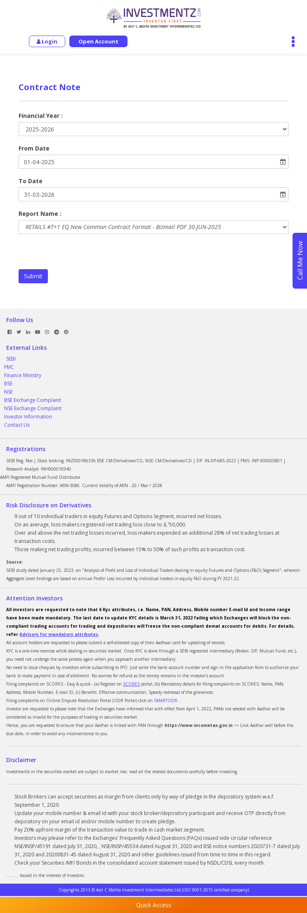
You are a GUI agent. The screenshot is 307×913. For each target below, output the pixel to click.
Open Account (98, 41)
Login (47, 41)
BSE (8, 383)
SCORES (131, 684)
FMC (9, 366)
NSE (8, 391)
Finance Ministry (22, 375)
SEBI (11, 358)
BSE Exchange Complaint (32, 400)
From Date (34, 148)
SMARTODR (165, 700)
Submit (33, 276)
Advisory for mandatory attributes (58, 634)
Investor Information (28, 416)
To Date (31, 181)
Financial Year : (41, 116)
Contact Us (17, 424)
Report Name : (40, 213)
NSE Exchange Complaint (32, 408)
